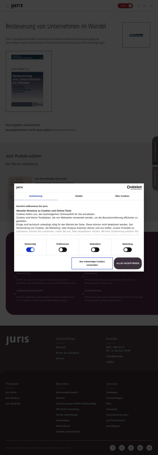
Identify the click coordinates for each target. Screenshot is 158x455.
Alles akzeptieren (127, 263)
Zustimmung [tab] (35, 196)
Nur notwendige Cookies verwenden (92, 263)
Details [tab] (79, 196)
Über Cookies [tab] (122, 196)
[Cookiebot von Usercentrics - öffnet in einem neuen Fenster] (129, 188)
